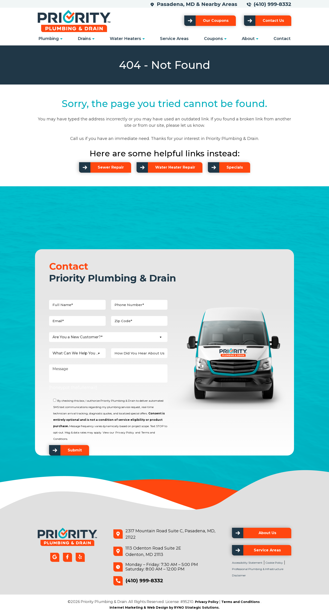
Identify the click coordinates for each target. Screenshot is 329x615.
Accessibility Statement (247, 562)
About (248, 38)
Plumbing (48, 38)
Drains (84, 38)
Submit (75, 450)
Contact (282, 38)
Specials (235, 167)
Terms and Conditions (240, 602)
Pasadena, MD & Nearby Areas (198, 4)
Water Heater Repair (175, 167)
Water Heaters (125, 38)
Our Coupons (216, 20)
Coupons (213, 38)
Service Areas (174, 38)
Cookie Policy (274, 562)
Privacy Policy (124, 432)
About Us (267, 533)
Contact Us (273, 20)
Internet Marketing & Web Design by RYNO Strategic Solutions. (164, 607)
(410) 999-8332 (272, 4)
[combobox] (108, 337)
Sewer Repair (111, 167)
